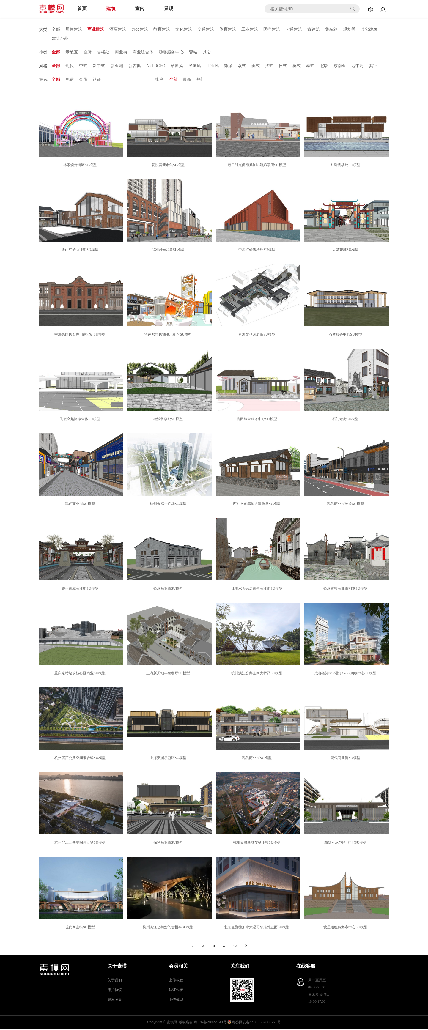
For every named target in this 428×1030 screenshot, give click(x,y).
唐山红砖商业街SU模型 (80, 251)
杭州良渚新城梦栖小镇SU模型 (257, 844)
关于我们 (115, 981)
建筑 (111, 8)
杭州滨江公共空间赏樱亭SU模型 (168, 928)
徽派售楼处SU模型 (169, 420)
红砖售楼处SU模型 (346, 166)
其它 (207, 53)
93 (235, 947)
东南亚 (340, 66)
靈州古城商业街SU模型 (80, 590)
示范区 (71, 53)
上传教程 (176, 981)
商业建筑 (95, 29)
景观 (168, 8)
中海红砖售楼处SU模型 (257, 251)
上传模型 (176, 1001)
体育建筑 (227, 29)
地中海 (358, 66)
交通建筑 (205, 29)
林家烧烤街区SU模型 (80, 166)
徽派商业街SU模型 (169, 590)
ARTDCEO (156, 66)
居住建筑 (73, 29)
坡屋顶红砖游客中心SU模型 (346, 928)
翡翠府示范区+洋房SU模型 (346, 844)
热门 (200, 80)
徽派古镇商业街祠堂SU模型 (346, 590)
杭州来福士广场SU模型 (169, 505)
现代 (69, 66)
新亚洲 (117, 66)
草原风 (177, 66)
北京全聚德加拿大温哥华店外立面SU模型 (257, 928)
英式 (297, 66)
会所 (87, 53)
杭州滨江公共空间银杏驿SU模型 (80, 759)
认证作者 (176, 991)
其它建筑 (369, 29)
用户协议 (115, 991)
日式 (283, 66)
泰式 (310, 66)
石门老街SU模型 (346, 420)
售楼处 (103, 53)
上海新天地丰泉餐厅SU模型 (169, 674)
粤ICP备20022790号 (210, 1023)
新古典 (134, 66)
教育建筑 (161, 29)
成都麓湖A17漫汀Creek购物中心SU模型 (346, 674)
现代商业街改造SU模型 (346, 505)
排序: (160, 80)
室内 (139, 8)
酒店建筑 (117, 29)
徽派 (228, 66)
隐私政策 (115, 1001)
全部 (56, 29)
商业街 (121, 53)
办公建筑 (139, 29)
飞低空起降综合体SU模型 (81, 420)
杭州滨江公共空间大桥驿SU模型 (257, 674)
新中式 (99, 66)
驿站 (193, 53)
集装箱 (331, 29)
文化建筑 (183, 29)
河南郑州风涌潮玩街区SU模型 (169, 335)
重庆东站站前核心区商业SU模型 (80, 674)
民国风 (195, 66)
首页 (82, 8)
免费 (69, 80)
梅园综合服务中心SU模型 (257, 420)
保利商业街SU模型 (169, 844)
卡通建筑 (293, 29)
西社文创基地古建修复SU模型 (257, 505)
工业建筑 (249, 29)
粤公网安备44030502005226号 (256, 1023)
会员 (83, 80)
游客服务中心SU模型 (346, 335)
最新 (187, 80)
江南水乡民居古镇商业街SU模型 (257, 590)
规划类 (349, 29)
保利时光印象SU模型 (169, 251)
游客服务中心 (171, 53)
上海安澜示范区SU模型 (169, 759)
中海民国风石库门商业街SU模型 (80, 335)
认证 (97, 80)
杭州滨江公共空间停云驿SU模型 (80, 844)
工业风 (213, 66)
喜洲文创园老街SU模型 (257, 335)
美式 (256, 66)
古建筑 (313, 29)
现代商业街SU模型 (81, 505)
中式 (83, 66)
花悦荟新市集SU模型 (169, 166)
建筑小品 (60, 39)
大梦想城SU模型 (346, 251)
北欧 (324, 66)
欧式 (242, 66)
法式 (269, 66)
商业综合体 (143, 53)
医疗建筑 (271, 29)
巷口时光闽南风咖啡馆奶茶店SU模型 (257, 166)
